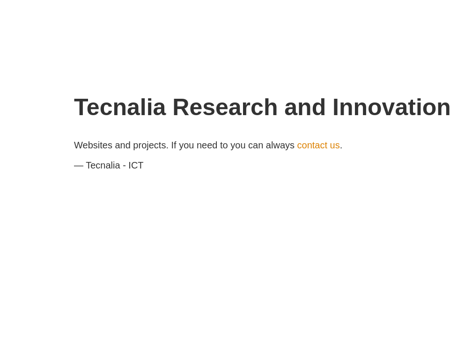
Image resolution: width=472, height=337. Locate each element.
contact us (318, 145)
